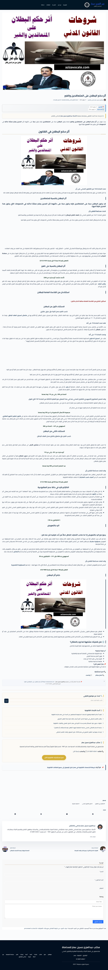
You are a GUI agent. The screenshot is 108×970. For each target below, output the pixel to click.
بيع (3, 953)
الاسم (101, 870)
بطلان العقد (102, 284)
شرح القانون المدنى (87, 803)
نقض (17, 953)
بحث (7, 700)
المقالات (48, 5)
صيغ (45, 953)
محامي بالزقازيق (22, 955)
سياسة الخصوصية (10, 953)
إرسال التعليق (98, 920)
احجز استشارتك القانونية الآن (54, 756)
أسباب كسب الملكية (86, 477)
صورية (29, 955)
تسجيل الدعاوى (94, 338)
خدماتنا (42, 5)
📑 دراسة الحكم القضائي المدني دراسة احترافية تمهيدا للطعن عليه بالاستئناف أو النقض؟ (79, 726)
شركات (35, 953)
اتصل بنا (54, 5)
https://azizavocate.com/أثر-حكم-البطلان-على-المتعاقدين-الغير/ (39, 682)
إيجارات (21, 953)
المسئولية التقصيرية (18, 565)
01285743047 (92, 750)
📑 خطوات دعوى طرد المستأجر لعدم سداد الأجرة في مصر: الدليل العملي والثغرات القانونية (78, 722)
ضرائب (40, 953)
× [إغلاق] (104, 681)
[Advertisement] (56, 235)
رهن (67, 387)
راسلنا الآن (76, 750)
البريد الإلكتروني (99, 879)
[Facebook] (93, 813)
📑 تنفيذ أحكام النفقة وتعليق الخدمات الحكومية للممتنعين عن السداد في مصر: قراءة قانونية (78, 713)
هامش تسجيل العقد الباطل (17, 315)
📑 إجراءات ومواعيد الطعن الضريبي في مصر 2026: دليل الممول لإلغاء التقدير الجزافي (80, 731)
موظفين (50, 953)
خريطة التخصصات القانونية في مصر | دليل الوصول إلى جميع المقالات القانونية (71, 766)
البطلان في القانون (100, 803)
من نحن (59, 5)
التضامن (16, 551)
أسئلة (34, 955)
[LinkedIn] (15, 813)
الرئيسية (65, 5)
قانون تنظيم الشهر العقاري (12, 416)
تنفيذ (31, 953)
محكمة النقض (96, 211)
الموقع (101, 887)
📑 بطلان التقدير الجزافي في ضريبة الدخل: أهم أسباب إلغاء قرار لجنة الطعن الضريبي (80, 718)
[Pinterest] (41, 813)
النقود (94, 494)
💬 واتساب (89, 675)
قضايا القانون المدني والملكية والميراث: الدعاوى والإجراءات (65, 100)
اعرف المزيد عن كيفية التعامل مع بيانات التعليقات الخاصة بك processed (46, 927)
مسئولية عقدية (95, 541)
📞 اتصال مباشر (99, 675)
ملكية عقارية (75, 803)
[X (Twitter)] (67, 813)
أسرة (26, 953)
